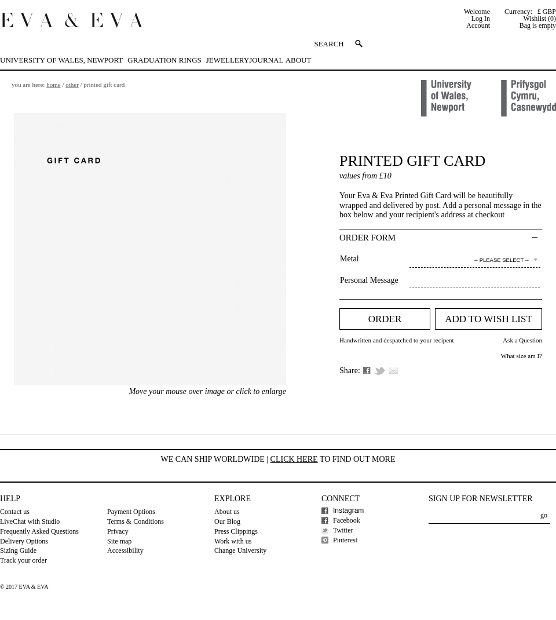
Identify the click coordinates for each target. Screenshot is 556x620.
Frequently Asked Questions (39, 531)
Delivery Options (24, 541)
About (299, 60)
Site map (119, 541)
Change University (240, 550)
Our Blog (227, 521)
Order (385, 318)
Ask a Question (522, 340)
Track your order (23, 560)
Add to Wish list (488, 318)
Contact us (15, 512)
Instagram (348, 510)
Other (72, 84)
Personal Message (369, 280)
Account (478, 25)
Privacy (118, 531)
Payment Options (131, 512)
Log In (480, 18)
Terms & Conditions (135, 521)
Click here (294, 459)
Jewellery (227, 60)
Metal (349, 258)
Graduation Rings (164, 60)
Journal (266, 60)
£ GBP (546, 12)
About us (227, 512)
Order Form (367, 237)
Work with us (232, 541)
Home (53, 84)
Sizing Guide (18, 550)
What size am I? (521, 355)
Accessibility (125, 550)
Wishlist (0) (539, 18)
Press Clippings (236, 531)
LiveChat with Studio (30, 521)
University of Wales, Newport (61, 60)
